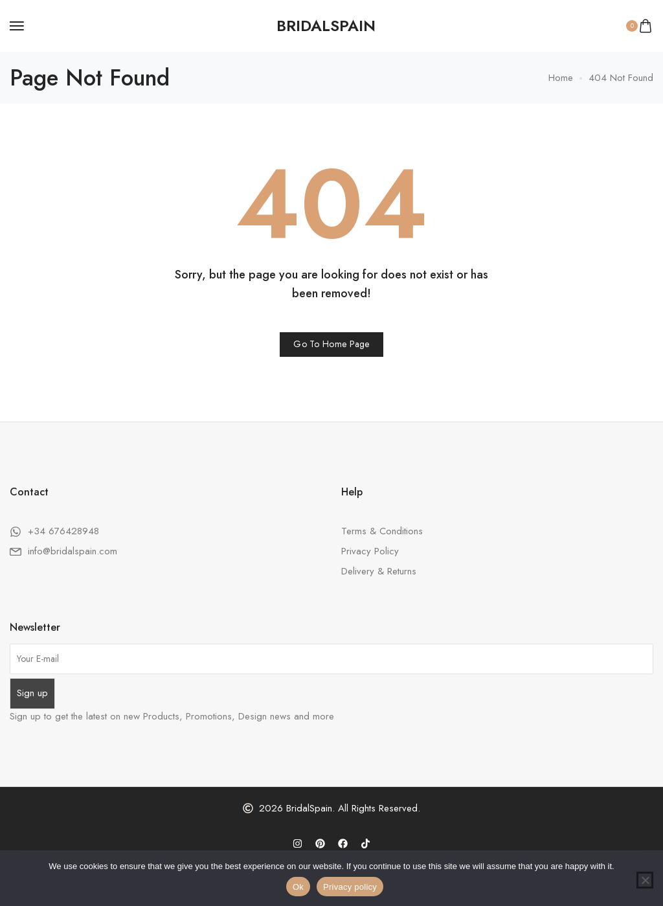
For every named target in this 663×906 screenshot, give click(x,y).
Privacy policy (350, 887)
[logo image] (326, 26)
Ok (298, 887)
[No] (644, 880)
